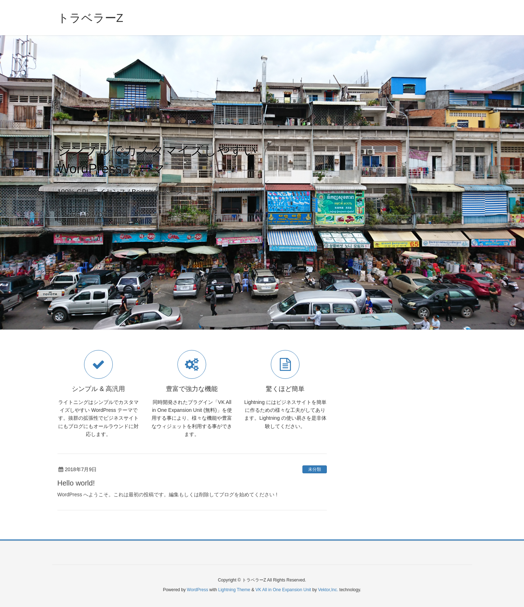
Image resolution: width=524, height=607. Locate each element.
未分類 (314, 469)
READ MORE (91, 215)
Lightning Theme (234, 589)
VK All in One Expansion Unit (283, 589)
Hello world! (76, 483)
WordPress (197, 589)
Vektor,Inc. (328, 589)
